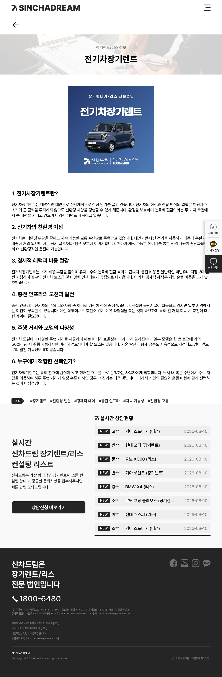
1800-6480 (40, 599)
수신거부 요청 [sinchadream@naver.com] (35, 638)
